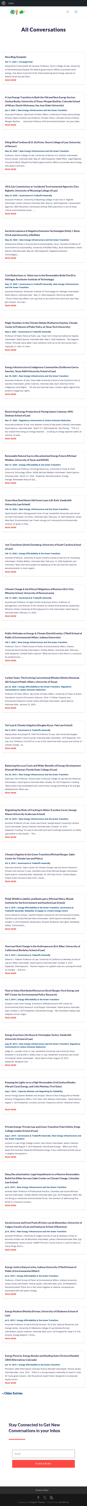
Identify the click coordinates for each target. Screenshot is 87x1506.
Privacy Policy (41, 1490)
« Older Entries (12, 1393)
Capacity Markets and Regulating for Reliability (40, 1091)
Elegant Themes (37, 1502)
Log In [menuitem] (11, 3)
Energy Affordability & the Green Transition (40, 464)
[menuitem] (3, 3)
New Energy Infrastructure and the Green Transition (42, 110)
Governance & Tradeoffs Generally (35, 195)
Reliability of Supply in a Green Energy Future (46, 910)
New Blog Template (15, 56)
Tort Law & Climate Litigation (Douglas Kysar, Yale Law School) (38, 725)
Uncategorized (26, 62)
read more (10, 80)
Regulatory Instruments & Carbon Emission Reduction (45, 420)
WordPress (64, 1502)
